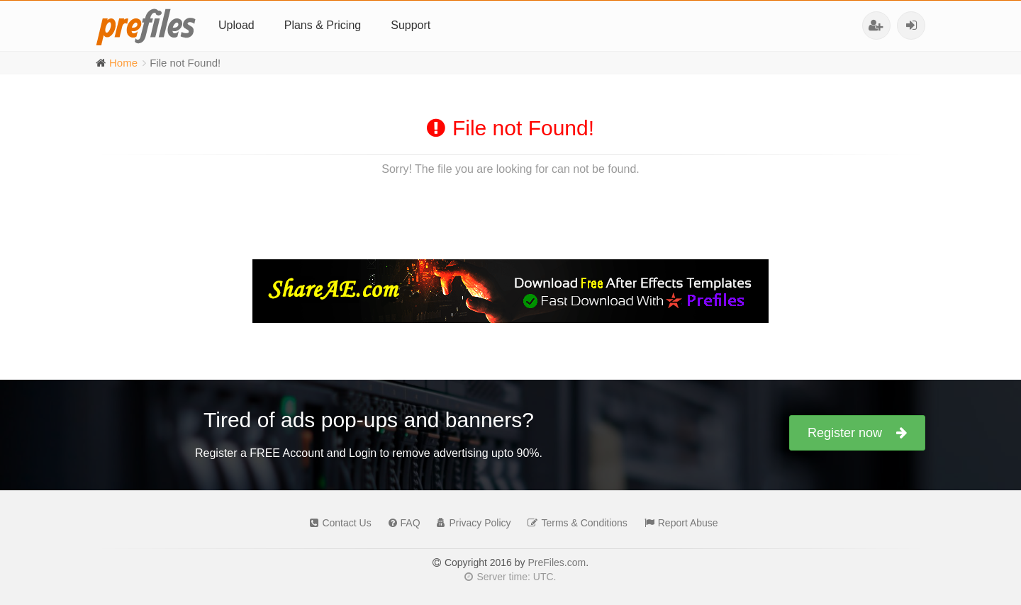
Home (123, 63)
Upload (236, 25)
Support (410, 25)
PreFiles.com (557, 562)
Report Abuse (677, 522)
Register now (857, 433)
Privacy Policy (470, 522)
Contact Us (337, 522)
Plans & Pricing (323, 25)
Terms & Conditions (573, 522)
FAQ (400, 522)
